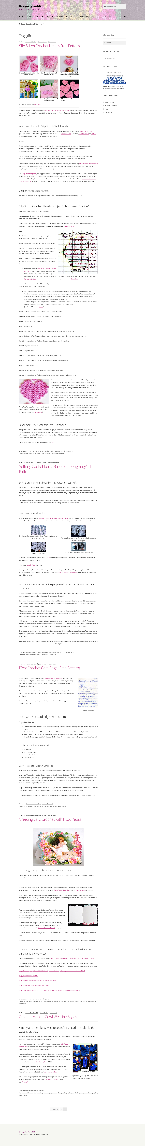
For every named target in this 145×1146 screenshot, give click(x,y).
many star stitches (50, 1072)
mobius (54, 1093)
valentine (62, 453)
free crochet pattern (35, 453)
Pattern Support (51, 652)
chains (24, 1001)
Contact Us (108, 112)
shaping (47, 453)
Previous (55, 1109)
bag (23, 655)
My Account (84, 16)
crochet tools (41, 1001)
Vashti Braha (42, 42)
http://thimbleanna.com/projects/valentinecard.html (37, 981)
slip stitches (55, 453)
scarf (81, 1093)
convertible (26, 1093)
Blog (38, 16)
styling (95, 1093)
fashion (46, 1093)
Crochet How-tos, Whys (33, 451)
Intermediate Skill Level (46, 928)
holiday (72, 1001)
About (29, 16)
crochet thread (38, 806)
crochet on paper (27, 806)
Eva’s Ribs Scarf (66, 134)
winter (21, 1095)
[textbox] (114, 58)
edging (49, 1001)
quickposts (83, 1001)
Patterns (70, 451)
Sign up (105, 86)
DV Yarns (29, 652)
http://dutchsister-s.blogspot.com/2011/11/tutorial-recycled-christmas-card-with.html (49, 990)
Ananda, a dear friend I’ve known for (53, 518)
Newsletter (60, 16)
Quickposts (45, 999)
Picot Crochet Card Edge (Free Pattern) (49, 667)
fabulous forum (69, 226)
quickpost (71, 1093)
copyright (28, 655)
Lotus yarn (52, 655)
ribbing (77, 1093)
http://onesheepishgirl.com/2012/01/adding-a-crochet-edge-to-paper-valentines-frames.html (52, 971)
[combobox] (114, 58)
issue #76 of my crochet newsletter (57, 110)
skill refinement (92, 1001)
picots (64, 806)
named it (31, 565)
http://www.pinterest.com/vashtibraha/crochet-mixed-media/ (72, 958)
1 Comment (52, 664)
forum (41, 307)
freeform (55, 806)
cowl (31, 1093)
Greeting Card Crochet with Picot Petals (50, 819)
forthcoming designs (39, 655)
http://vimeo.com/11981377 (28, 976)
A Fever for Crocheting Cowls (38, 1062)
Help (72, 16)
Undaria (93, 134)
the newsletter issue (30, 279)
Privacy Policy (23, 1134)
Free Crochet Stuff (47, 451)
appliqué (25, 453)
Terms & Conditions (111, 106)
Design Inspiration (32, 1091)
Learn (48, 16)
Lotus (48, 558)
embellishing (48, 806)
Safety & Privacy (110, 102)
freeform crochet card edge (52, 678)
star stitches (88, 1093)
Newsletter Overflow (60, 451)
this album (37, 104)
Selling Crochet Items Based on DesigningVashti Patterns (56, 469)
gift (43, 453)
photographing (62, 1093)
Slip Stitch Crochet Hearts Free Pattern (49, 45)
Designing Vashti (30, 6)
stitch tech (22, 1003)
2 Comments (52, 42)
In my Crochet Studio (39, 652)
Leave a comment (53, 462)
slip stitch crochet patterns (88, 164)
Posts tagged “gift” (32, 24)
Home (21, 16)
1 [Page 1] (61, 1109)
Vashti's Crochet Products (65, 652)
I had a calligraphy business (67, 572)
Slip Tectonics (84, 134)
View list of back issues (110, 95)
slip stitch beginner (29, 174)
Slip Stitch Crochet (85, 131)
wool (25, 1095)
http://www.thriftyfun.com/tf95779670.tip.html (35, 985)
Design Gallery (38, 1093)
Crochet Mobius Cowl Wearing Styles (48, 1016)
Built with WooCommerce (39, 1134)
